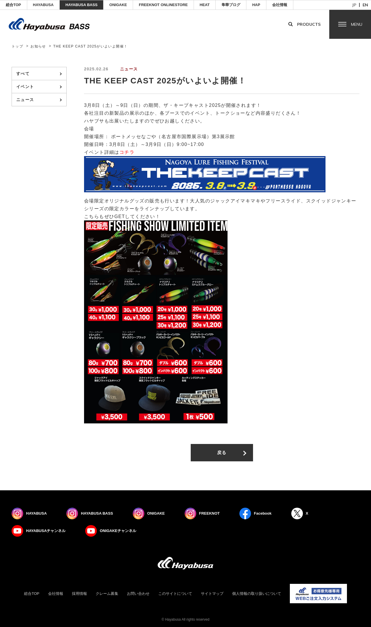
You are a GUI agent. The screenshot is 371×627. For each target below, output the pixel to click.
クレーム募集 (107, 593)
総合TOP (13, 5)
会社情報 (279, 5)
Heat (205, 5)
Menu (356, 24)
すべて (23, 73)
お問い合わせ (138, 593)
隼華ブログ (230, 5)
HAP (256, 5)
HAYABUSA (43, 5)
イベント (25, 86)
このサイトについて (175, 593)
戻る (222, 452)
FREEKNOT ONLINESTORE (163, 5)
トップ (17, 46)
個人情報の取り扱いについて (256, 593)
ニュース (25, 99)
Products (309, 24)
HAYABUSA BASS (82, 5)
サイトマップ (212, 593)
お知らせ (38, 46)
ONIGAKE (118, 5)
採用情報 (79, 593)
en (365, 5)
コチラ (127, 152)
